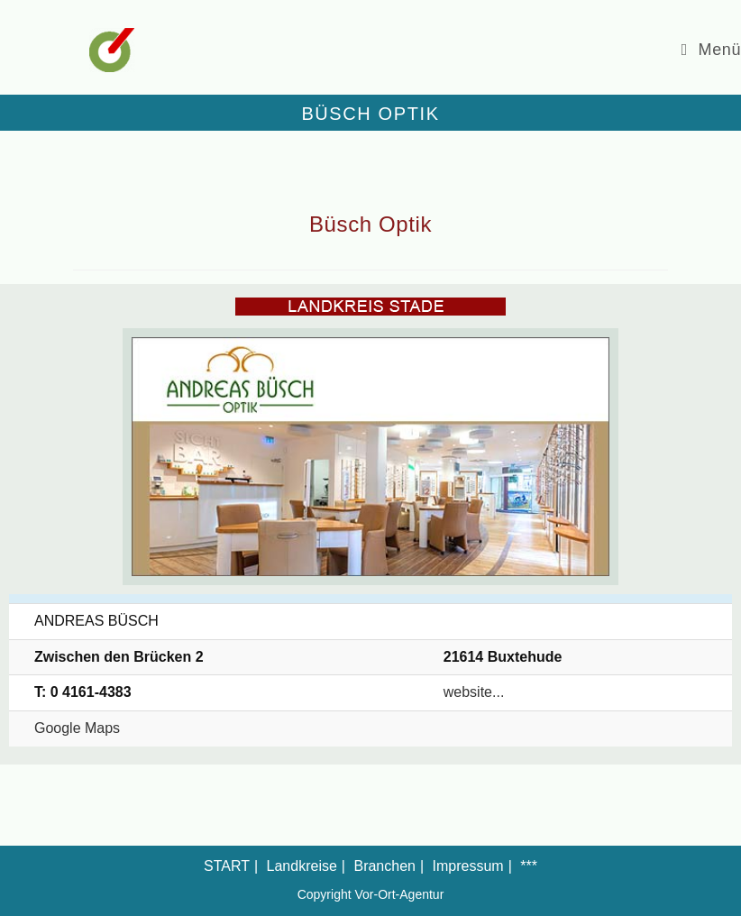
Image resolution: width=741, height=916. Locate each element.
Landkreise (302, 866)
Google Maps (77, 728)
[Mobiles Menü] (711, 50)
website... (474, 692)
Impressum (468, 866)
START (227, 866)
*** (528, 866)
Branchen (384, 866)
